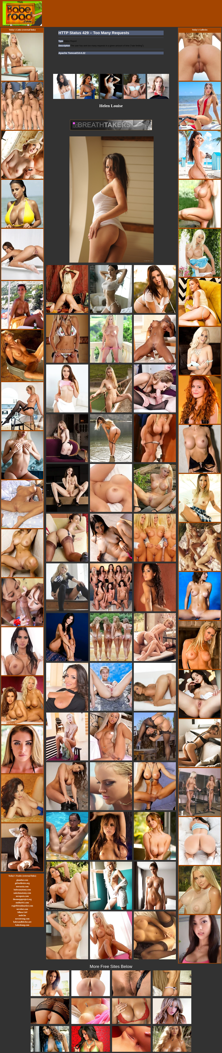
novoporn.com (22, 896)
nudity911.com (22, 902)
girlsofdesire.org (22, 883)
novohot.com (22, 909)
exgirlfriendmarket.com (22, 906)
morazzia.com (22, 886)
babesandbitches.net (22, 922)
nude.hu (22, 915)
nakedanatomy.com (22, 893)
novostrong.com (22, 919)
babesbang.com (22, 925)
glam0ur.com (22, 880)
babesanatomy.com (22, 889)
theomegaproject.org (22, 899)
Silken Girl (22, 912)
